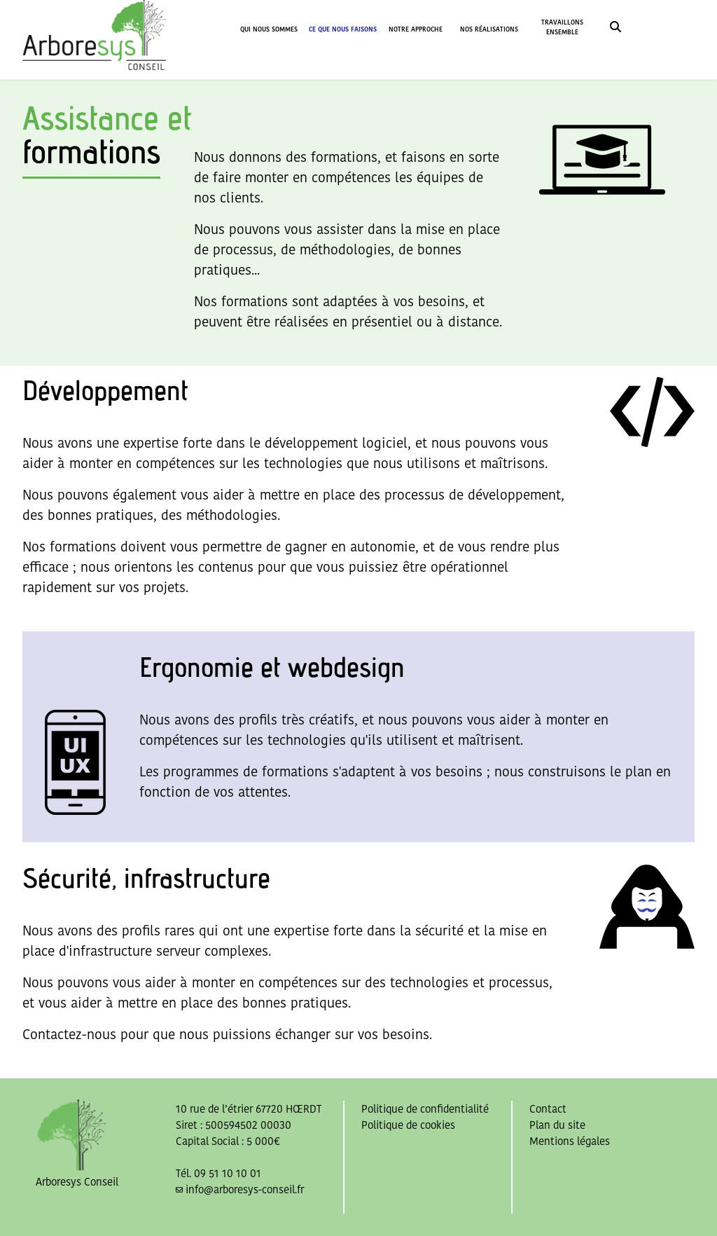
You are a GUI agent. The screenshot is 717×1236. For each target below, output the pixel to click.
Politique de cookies (408, 1125)
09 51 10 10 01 (227, 1173)
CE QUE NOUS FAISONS (343, 29)
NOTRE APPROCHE (416, 29)
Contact (547, 1108)
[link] (615, 28)
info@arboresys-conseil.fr (245, 1189)
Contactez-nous (69, 1034)
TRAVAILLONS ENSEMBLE (562, 27)
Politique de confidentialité (425, 1108)
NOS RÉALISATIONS (489, 29)
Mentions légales (569, 1141)
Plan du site (557, 1125)
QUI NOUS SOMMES (269, 29)
